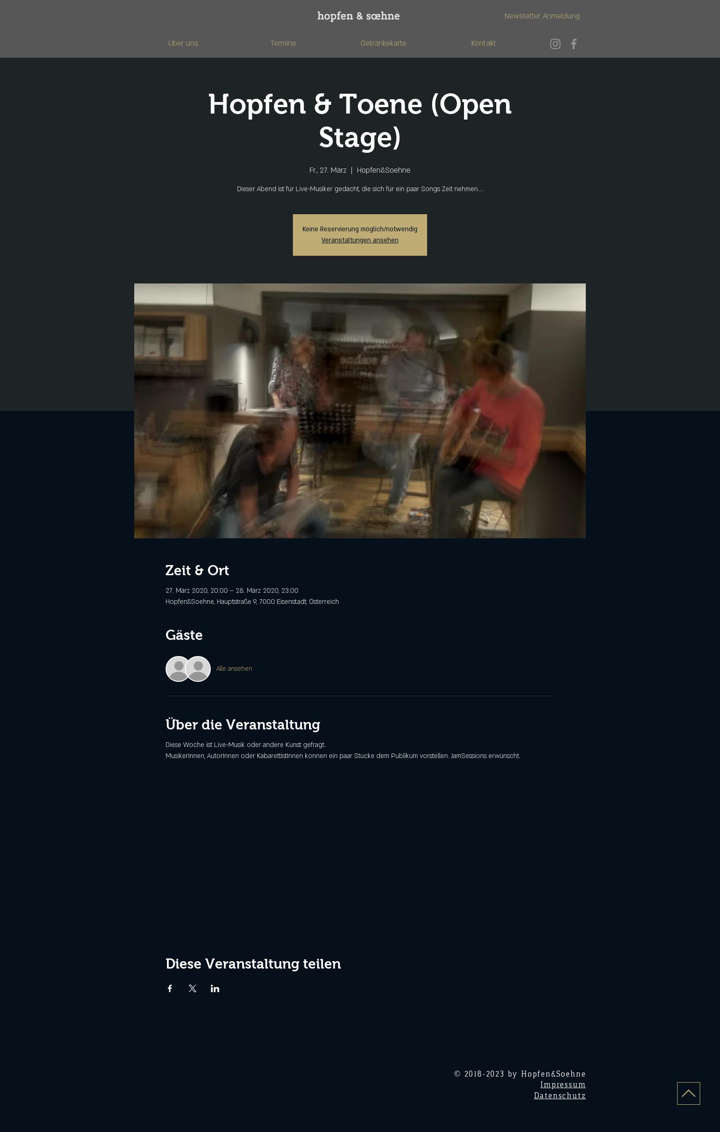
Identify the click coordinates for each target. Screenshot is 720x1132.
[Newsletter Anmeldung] (542, 16)
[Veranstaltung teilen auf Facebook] (170, 988)
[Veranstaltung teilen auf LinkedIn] (215, 988)
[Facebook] (574, 44)
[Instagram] (555, 44)
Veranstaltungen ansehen (360, 240)
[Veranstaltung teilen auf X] (192, 988)
